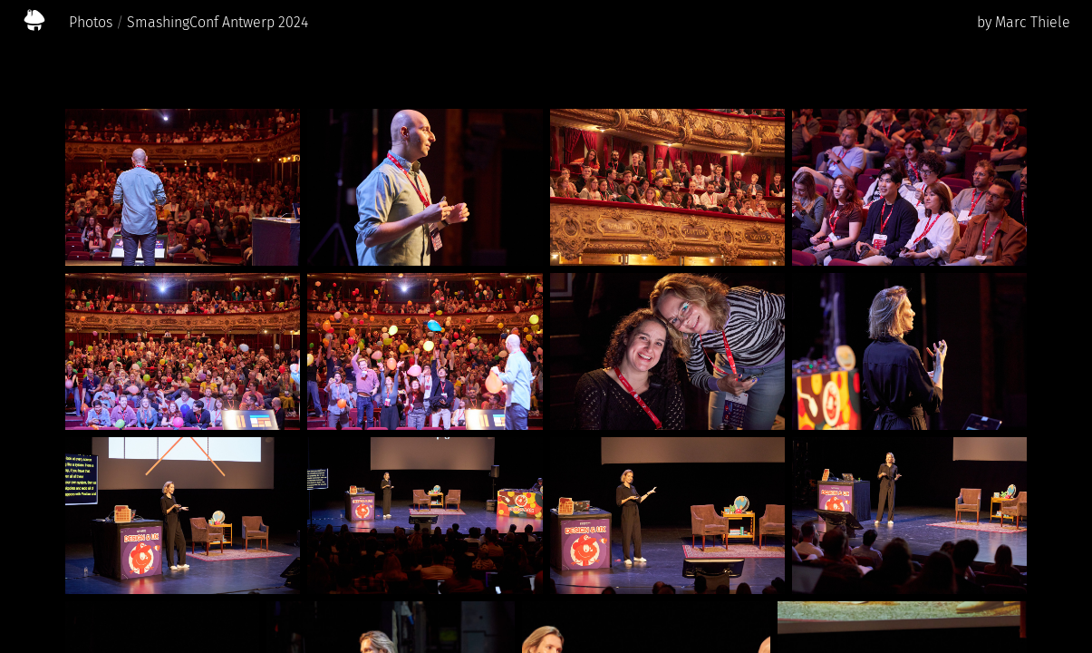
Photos (90, 22)
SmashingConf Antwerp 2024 (217, 22)
